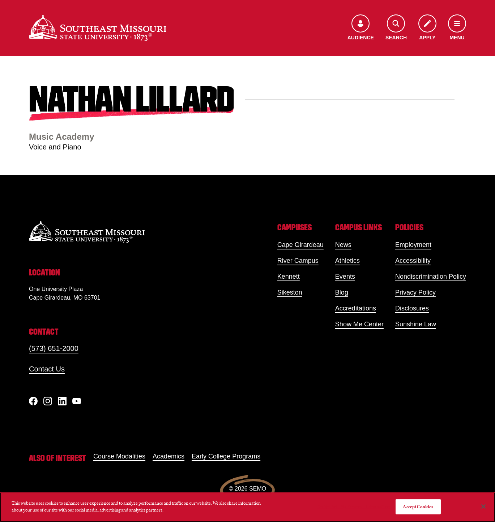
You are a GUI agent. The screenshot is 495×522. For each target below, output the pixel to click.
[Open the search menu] (396, 28)
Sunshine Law (415, 324)
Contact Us (47, 369)
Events (345, 276)
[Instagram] (47, 401)
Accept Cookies (418, 506)
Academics (168, 456)
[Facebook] (33, 401)
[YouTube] (76, 401)
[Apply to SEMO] (427, 28)
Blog (341, 292)
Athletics (347, 260)
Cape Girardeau (300, 244)
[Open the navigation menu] (457, 28)
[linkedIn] (62, 401)
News (343, 244)
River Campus (298, 260)
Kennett (288, 276)
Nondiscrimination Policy (430, 276)
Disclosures (412, 308)
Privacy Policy (415, 292)
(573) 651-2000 (53, 348)
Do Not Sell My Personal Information (353, 506)
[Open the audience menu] (360, 28)
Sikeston (289, 292)
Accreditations (355, 308)
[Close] (483, 506)
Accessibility (413, 260)
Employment (413, 244)
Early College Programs (226, 456)
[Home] (97, 28)
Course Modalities (119, 456)
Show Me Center (359, 324)
